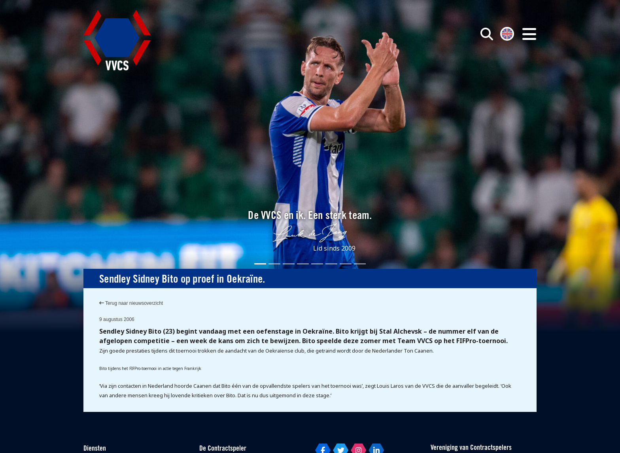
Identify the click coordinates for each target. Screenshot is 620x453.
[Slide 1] (260, 263)
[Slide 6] (331, 263)
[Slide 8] (360, 263)
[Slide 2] (274, 263)
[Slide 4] (303, 263)
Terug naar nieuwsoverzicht (131, 303)
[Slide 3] (289, 263)
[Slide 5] (317, 263)
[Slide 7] (346, 263)
